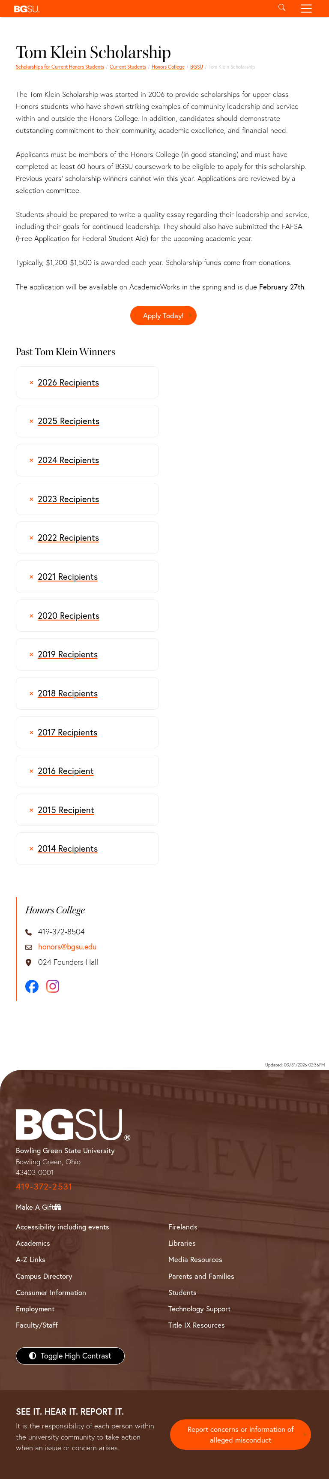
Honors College (168, 66)
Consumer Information (51, 1292)
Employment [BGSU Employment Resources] (35, 1308)
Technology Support (199, 1308)
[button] (139, 8)
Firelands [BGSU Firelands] (182, 1226)
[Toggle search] (281, 8)
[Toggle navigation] (306, 8)
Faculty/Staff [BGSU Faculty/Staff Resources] (37, 1324)
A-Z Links (30, 1259)
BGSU (196, 66)
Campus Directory (44, 1275)
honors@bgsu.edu (67, 947)
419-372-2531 (44, 1186)
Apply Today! (163, 315)
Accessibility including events (62, 1226)
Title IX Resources (196, 1324)
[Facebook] (32, 986)
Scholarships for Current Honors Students (60, 66)
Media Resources (195, 1259)
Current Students (128, 66)
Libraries (182, 1242)
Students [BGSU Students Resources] (182, 1292)
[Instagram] (52, 986)
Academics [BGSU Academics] (33, 1242)
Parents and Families (201, 1275)
